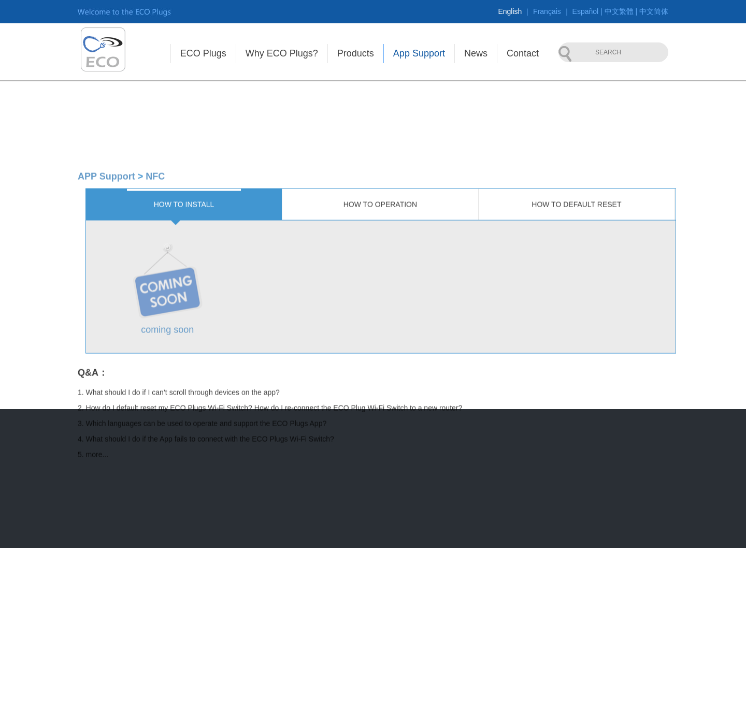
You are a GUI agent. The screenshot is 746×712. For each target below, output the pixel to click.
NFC (155, 271)
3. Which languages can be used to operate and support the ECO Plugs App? (202, 518)
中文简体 (653, 11)
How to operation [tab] (380, 299)
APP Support (106, 271)
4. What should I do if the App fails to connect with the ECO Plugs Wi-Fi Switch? (206, 534)
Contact (523, 53)
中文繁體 (619, 11)
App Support (419, 53)
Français (547, 11)
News (475, 53)
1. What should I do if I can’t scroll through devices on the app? (179, 487)
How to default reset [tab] (576, 299)
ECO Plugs (203, 53)
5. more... (93, 549)
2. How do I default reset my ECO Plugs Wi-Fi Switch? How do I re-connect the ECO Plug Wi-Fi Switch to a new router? (270, 503)
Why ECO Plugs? (282, 53)
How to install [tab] (184, 299)
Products (355, 53)
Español (585, 11)
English (510, 11)
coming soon (167, 424)
